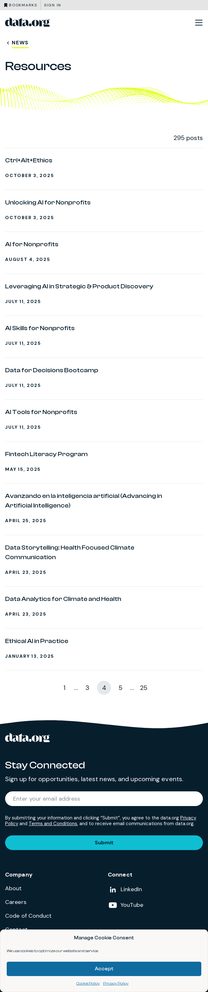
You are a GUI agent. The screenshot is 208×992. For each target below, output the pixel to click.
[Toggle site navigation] (198, 22)
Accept (104, 969)
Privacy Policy (116, 983)
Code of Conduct (28, 916)
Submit (104, 842)
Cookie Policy (88, 983)
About (13, 888)
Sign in (52, 5)
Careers (15, 902)
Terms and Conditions (53, 823)
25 (143, 688)
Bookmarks (23, 5)
